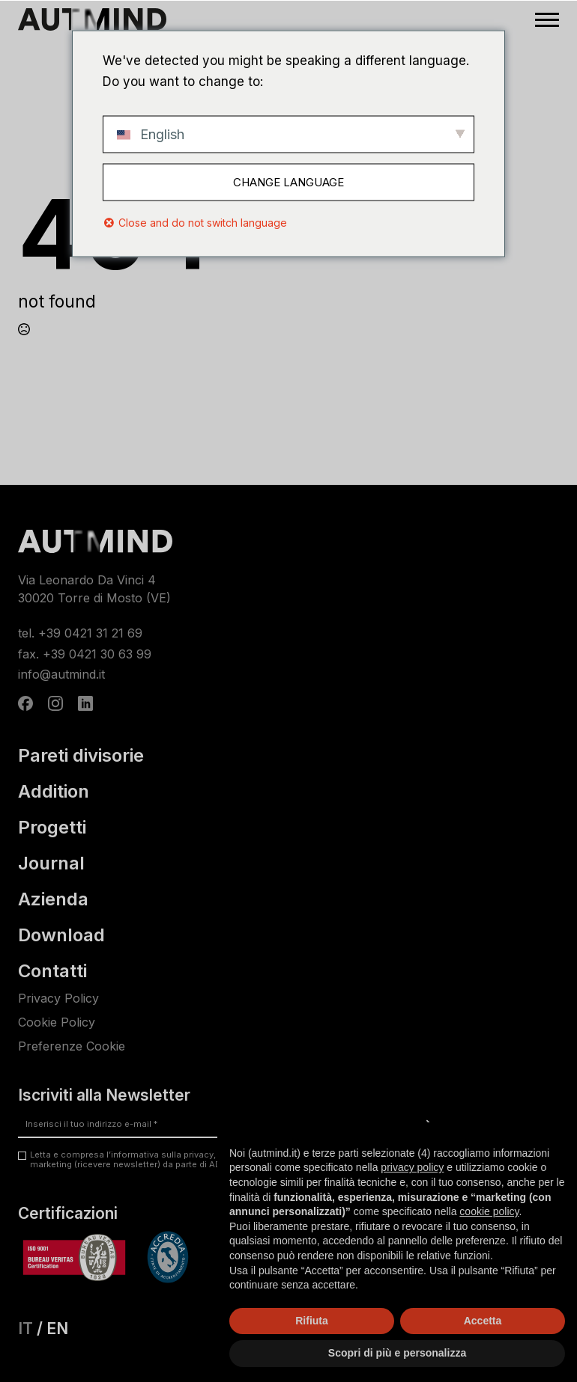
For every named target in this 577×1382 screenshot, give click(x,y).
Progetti (52, 828)
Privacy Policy (58, 998)
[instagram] (55, 703)
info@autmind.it (61, 674)
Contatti (52, 971)
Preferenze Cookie (71, 1046)
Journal (51, 863)
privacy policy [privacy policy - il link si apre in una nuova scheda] (412, 1167)
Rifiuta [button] (311, 1321)
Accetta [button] (483, 1321)
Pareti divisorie (81, 756)
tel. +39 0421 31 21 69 (80, 633)
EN (57, 1328)
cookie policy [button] (489, 1211)
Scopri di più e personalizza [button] (397, 1353)
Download (61, 935)
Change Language (288, 181)
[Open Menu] (547, 19)
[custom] (25, 703)
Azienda (53, 899)
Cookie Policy (56, 1022)
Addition (53, 792)
